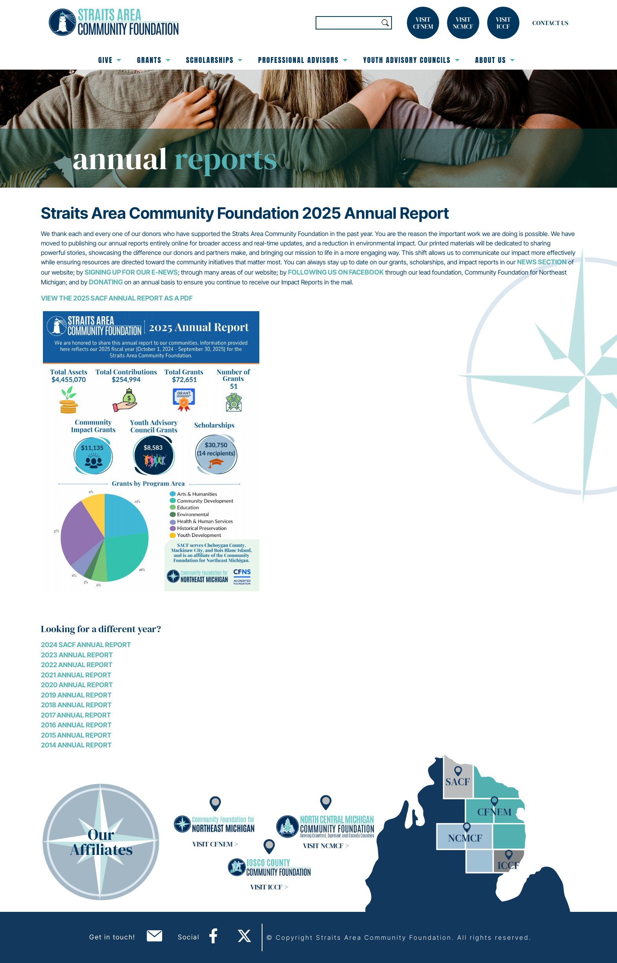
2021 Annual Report (76, 675)
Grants (153, 60)
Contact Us (550, 22)
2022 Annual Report (77, 665)
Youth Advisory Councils (411, 60)
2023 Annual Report (77, 655)
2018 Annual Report (76, 705)
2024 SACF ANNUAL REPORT (86, 645)
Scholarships (214, 60)
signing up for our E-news (131, 272)
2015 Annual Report (76, 735)
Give (110, 60)
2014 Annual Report (76, 745)
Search (385, 23)
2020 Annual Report (77, 685)
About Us (495, 60)
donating (106, 282)
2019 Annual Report (76, 695)
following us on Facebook (336, 272)
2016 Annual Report (76, 725)
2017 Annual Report (76, 715)
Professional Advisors (302, 60)
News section (542, 262)
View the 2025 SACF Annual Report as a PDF (116, 298)
